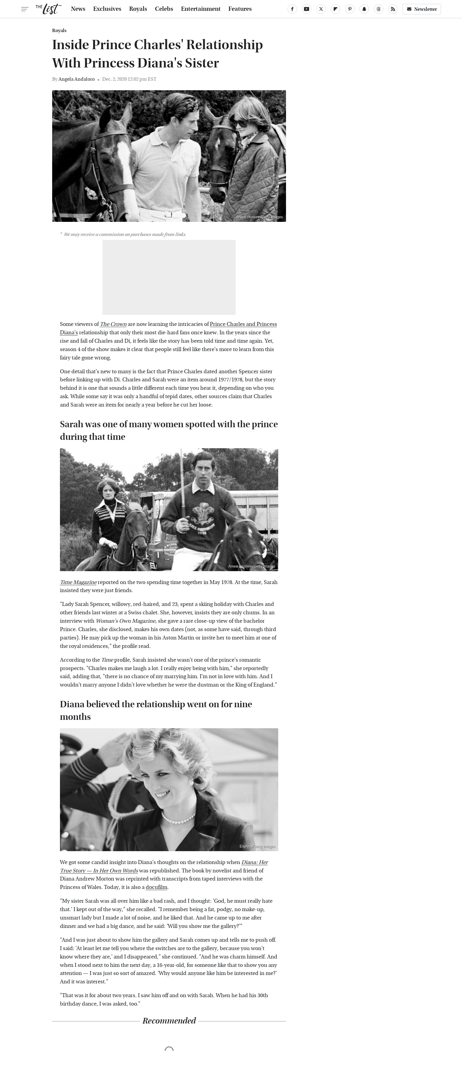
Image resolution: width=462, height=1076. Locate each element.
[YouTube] (306, 9)
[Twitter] (321, 9)
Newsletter (422, 9)
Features (240, 9)
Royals (138, 9)
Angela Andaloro (76, 79)
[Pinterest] (350, 9)
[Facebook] (292, 9)
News (78, 9)
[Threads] (378, 9)
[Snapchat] (364, 9)
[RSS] (393, 9)
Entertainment (201, 9)
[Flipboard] (335, 9)
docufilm (156, 887)
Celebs (164, 9)
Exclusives (107, 9)
